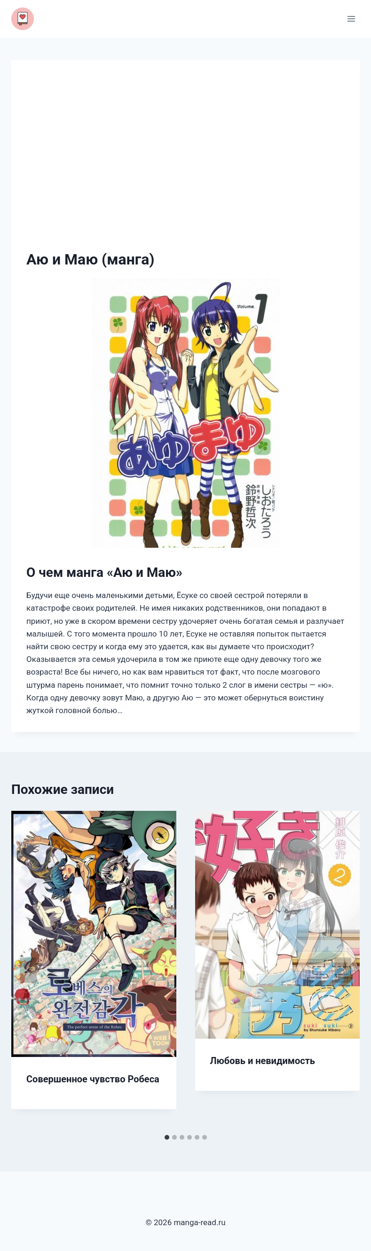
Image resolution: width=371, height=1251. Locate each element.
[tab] (167, 1137)
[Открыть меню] (351, 18)
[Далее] (342, 970)
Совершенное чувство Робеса (92, 1079)
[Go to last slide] (28, 970)
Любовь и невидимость (263, 1060)
